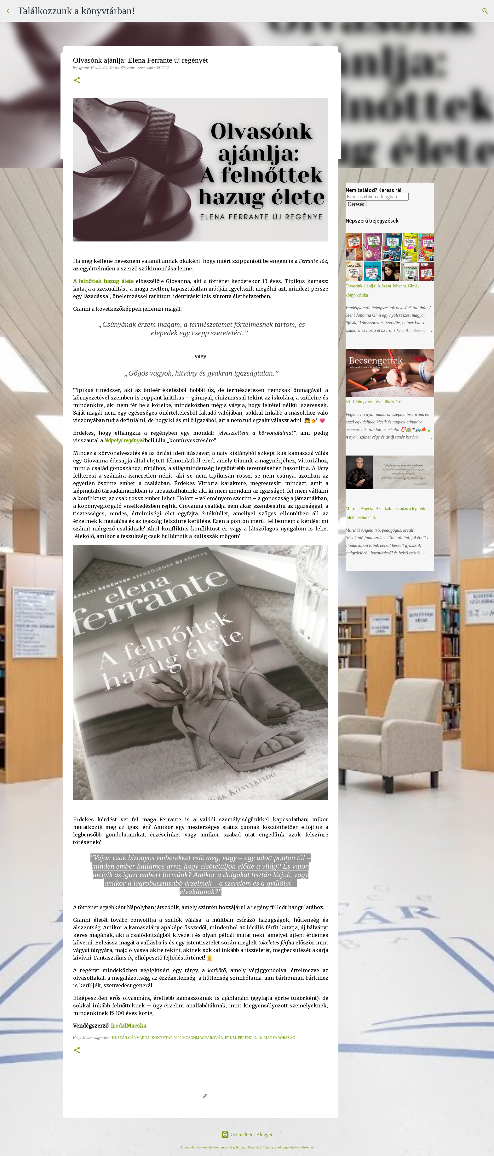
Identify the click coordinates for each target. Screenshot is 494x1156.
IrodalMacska (128, 1026)
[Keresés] (485, 11)
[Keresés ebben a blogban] (377, 197)
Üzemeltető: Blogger (247, 1134)
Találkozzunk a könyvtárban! (76, 10)
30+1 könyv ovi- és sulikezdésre (374, 402)
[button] (77, 80)
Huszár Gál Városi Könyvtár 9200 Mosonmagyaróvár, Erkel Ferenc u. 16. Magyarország (203, 1037)
